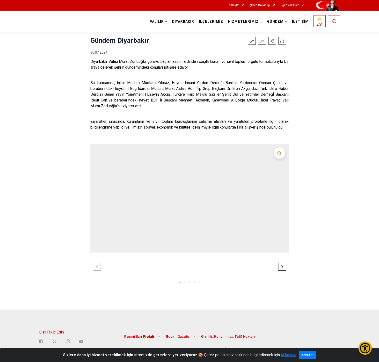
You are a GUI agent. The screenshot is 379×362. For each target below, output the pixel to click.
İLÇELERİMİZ (211, 22)
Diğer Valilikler (289, 5)
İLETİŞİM (300, 22)
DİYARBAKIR (183, 22)
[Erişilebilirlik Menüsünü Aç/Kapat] (365, 348)
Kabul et (307, 355)
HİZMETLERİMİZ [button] (243, 22)
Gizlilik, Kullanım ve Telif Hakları (228, 337)
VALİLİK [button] (157, 22)
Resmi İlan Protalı (139, 337)
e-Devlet (234, 5)
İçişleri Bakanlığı (259, 5)
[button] (272, 41)
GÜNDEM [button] (275, 22)
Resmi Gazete (177, 337)
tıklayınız (288, 355)
